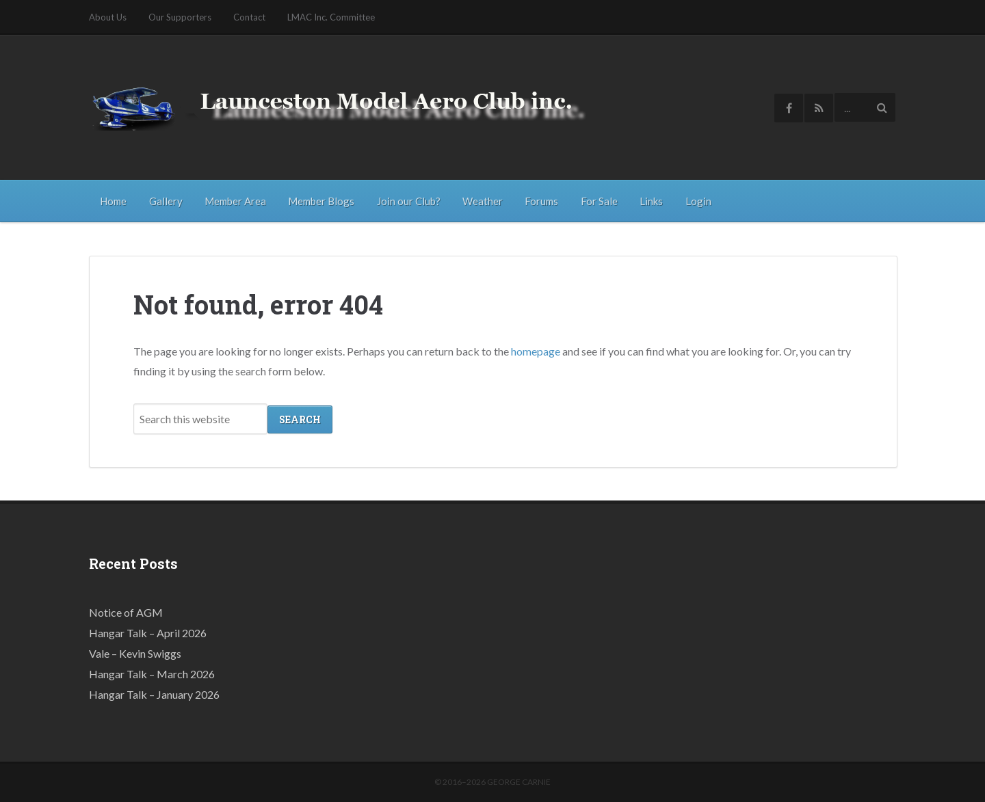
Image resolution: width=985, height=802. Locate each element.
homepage (535, 350)
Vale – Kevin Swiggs (135, 652)
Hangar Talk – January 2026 (154, 693)
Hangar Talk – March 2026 (152, 673)
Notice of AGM (126, 611)
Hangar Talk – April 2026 (148, 632)
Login (698, 201)
